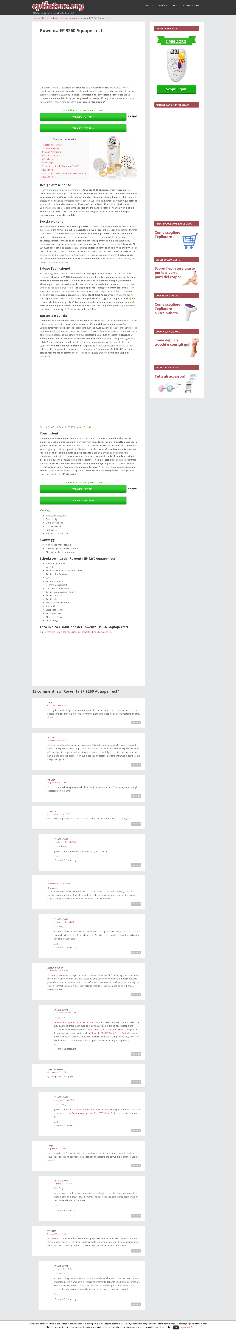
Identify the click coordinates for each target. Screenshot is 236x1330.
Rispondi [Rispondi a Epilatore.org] (136, 865)
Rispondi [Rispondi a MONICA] (136, 796)
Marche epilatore (167, 5)
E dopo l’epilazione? (52, 151)
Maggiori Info (187, 1327)
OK (175, 1327)
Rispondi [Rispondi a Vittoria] (136, 1251)
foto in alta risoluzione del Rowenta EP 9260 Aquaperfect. (84, 631)
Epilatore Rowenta (69, 18)
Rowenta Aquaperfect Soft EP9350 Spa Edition (77, 1022)
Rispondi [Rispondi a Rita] (136, 904)
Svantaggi (47, 162)
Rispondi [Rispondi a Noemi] (136, 765)
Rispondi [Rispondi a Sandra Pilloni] (136, 1082)
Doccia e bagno (50, 148)
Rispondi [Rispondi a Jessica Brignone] (136, 994)
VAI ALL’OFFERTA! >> (83, 116)
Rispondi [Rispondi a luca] (136, 722)
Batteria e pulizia (51, 155)
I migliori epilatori (190, 5)
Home (36, 18)
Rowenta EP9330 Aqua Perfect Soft (109, 1033)
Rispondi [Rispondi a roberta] (136, 824)
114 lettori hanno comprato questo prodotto (82, 110)
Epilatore (149, 5)
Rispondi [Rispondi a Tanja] (136, 1165)
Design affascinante (52, 144)
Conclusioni (48, 159)
